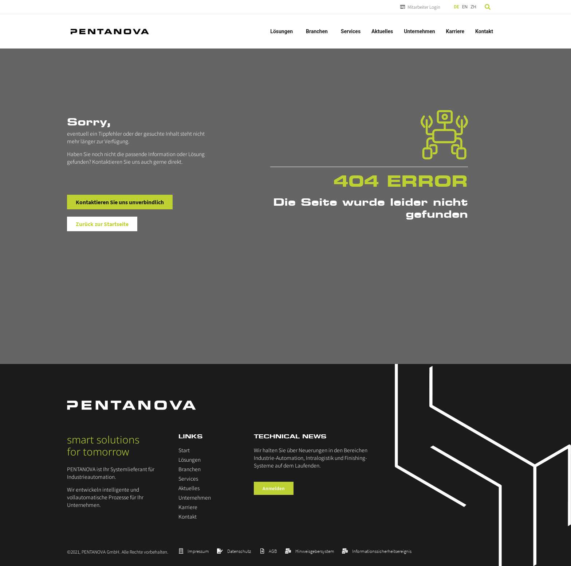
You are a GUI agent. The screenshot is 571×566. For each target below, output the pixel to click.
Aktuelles (382, 31)
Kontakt (484, 31)
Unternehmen (419, 31)
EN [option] (465, 6)
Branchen (318, 31)
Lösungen (282, 31)
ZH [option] (473, 6)
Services (351, 31)
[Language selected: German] (466, 7)
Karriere (455, 31)
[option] (465, 7)
